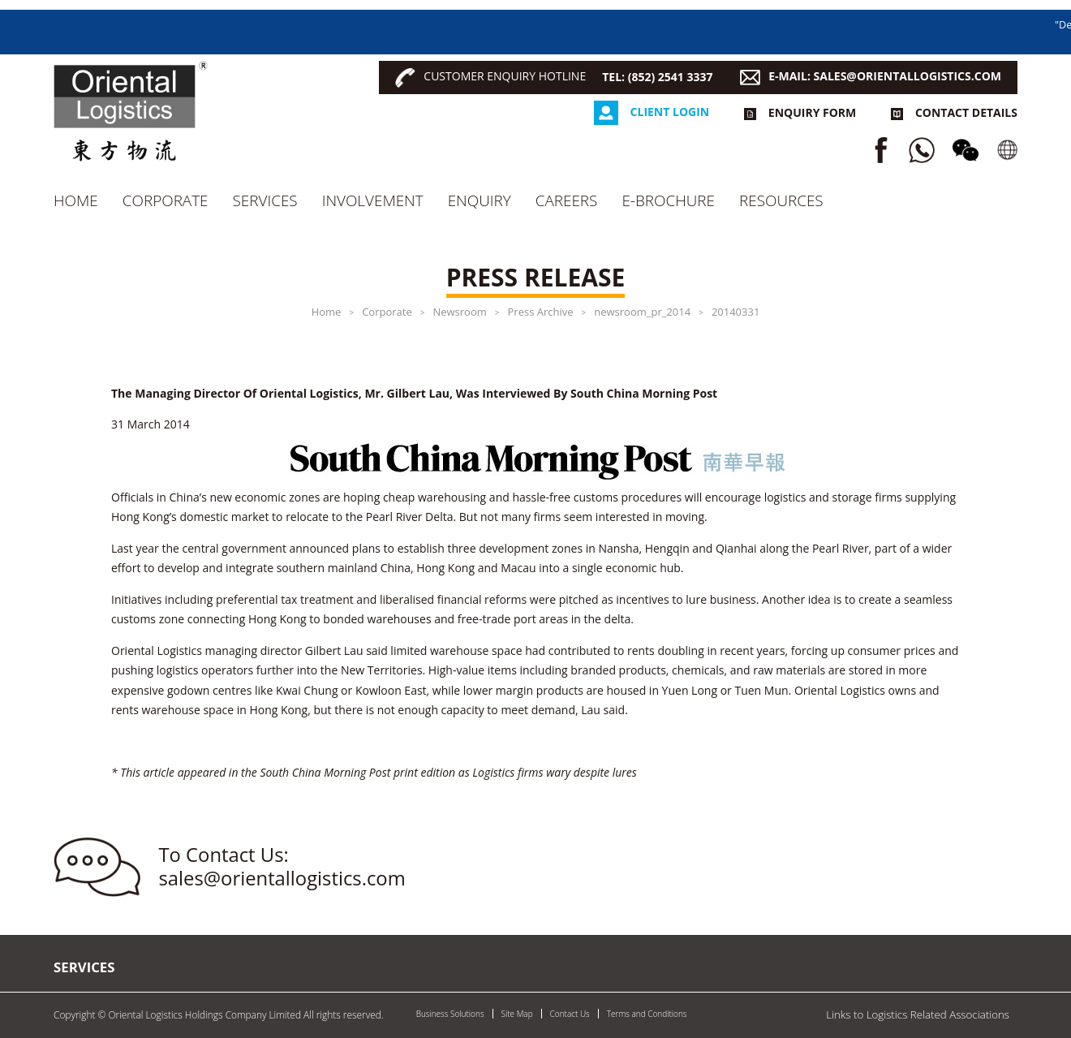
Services (265, 200)
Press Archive (541, 311)
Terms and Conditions (647, 1013)
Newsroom (459, 311)
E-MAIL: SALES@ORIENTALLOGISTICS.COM (884, 76)
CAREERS (567, 200)
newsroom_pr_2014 (642, 311)
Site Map (517, 1013)
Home (76, 200)
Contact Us (570, 1013)
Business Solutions (450, 1013)
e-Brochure (668, 200)
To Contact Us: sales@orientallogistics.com (282, 866)
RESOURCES (781, 200)
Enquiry (479, 200)
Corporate (166, 200)
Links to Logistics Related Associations (917, 1014)
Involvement (373, 200)
